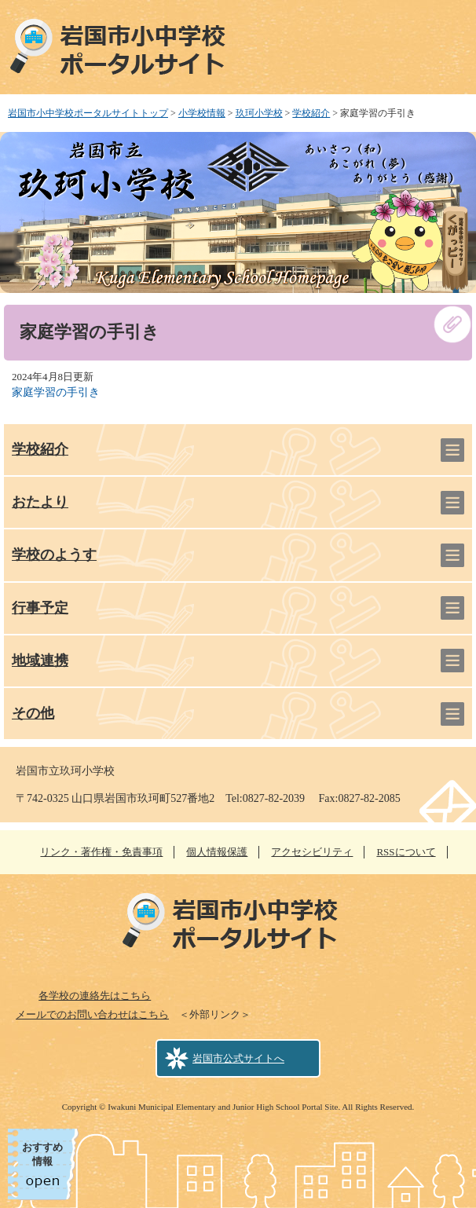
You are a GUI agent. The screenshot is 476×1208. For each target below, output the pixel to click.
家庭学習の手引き (56, 392)
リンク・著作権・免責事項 (101, 852)
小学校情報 (201, 113)
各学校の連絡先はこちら (94, 995)
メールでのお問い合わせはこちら (92, 1014)
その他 (33, 713)
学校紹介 (311, 113)
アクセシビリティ (312, 852)
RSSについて (405, 852)
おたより (40, 502)
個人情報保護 (216, 852)
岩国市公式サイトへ (238, 1058)
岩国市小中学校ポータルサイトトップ (88, 113)
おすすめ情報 (42, 1154)
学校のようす (54, 554)
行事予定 (40, 608)
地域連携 (40, 660)
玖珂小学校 (259, 113)
